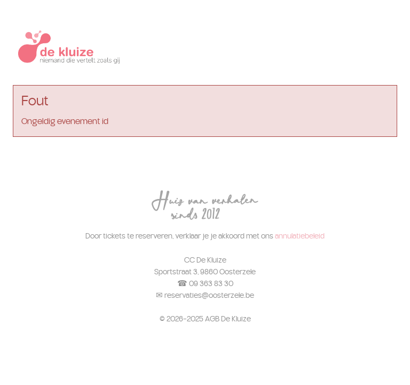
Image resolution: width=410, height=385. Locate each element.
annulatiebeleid (300, 236)
